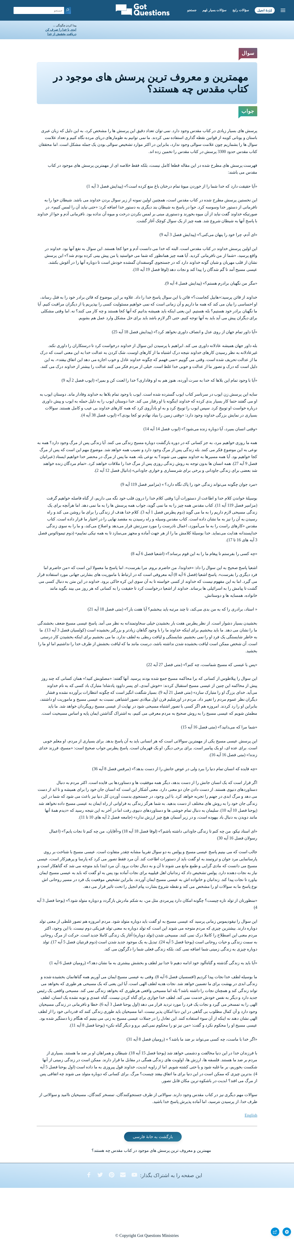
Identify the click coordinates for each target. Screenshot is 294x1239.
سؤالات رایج (240, 10)
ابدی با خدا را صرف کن (60, 29)
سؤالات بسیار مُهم (214, 10)
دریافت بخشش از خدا (61, 34)
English (251, 1115)
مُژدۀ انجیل (264, 10)
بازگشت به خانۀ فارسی (153, 1136)
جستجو (192, 10)
